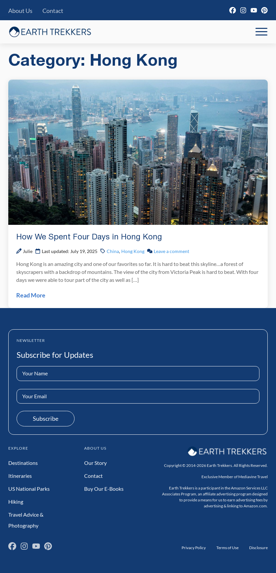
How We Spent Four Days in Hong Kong (89, 237)
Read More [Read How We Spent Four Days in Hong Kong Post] (30, 295)
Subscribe (45, 418)
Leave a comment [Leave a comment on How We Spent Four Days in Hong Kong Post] (171, 251)
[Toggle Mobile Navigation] (261, 32)
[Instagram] (243, 10)
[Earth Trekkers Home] (50, 31)
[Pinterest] (264, 10)
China (113, 251)
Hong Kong (132, 251)
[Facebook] (232, 10)
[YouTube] (253, 10)
